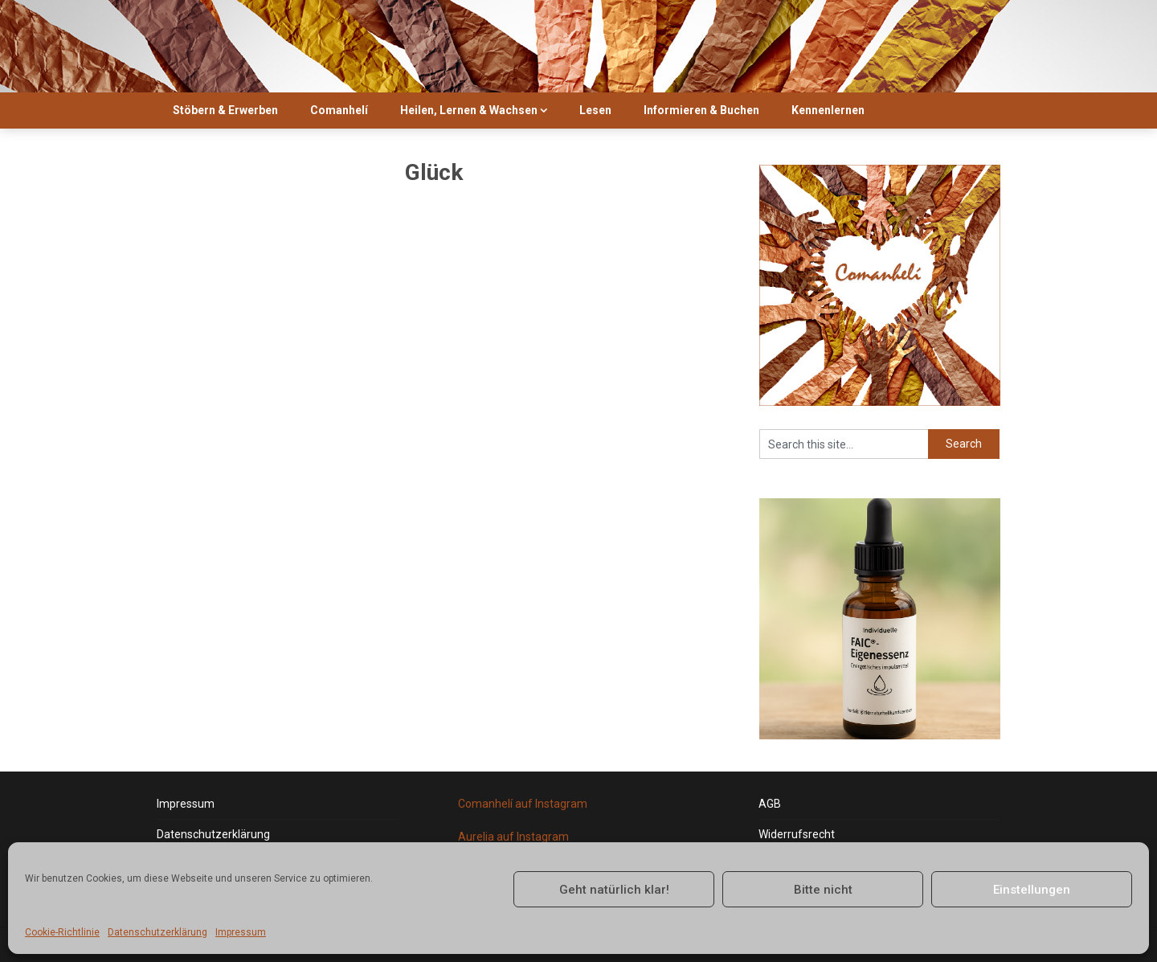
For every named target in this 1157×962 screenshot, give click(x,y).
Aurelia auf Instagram (513, 836)
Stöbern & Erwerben (225, 110)
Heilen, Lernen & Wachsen (469, 110)
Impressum (240, 932)
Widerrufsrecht (796, 834)
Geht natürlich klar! (614, 889)
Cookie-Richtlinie (62, 932)
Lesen (595, 110)
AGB (769, 803)
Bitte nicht (823, 889)
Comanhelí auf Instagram (522, 803)
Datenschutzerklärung (157, 932)
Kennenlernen (828, 110)
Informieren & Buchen (701, 110)
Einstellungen (1031, 889)
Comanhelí (339, 110)
